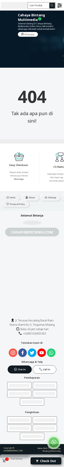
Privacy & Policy (15, 204)
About (30, 197)
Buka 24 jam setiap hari (32, 329)
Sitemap (50, 197)
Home (11, 197)
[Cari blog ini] (41, 5)
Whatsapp (27, 34)
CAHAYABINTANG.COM (13, 450)
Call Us (44, 369)
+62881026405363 (32, 333)
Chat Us (20, 369)
